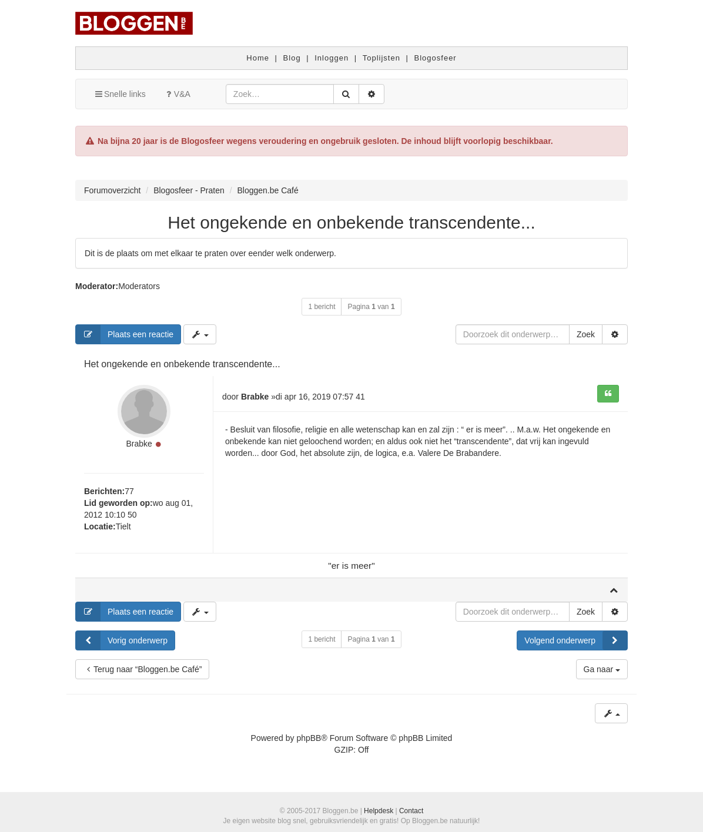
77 (129, 491)
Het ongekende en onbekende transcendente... (351, 222)
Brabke (139, 443)
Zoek (586, 334)
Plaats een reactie (124, 334)
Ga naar (602, 669)
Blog (292, 57)
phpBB (308, 738)
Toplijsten (381, 57)
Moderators (139, 286)
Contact (411, 811)
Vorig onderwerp (122, 640)
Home (257, 57)
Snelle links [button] (119, 94)
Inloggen (331, 57)
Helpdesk (378, 811)
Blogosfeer (435, 57)
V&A (176, 94)
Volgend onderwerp (575, 640)
